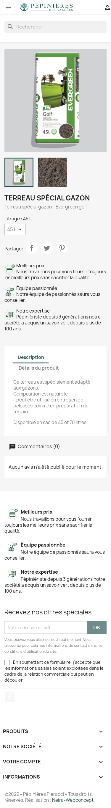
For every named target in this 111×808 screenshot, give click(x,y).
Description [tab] (31, 357)
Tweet (47, 248)
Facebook (10, 697)
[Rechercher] (55, 27)
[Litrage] (15, 229)
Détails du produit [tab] (39, 368)
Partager (32, 248)
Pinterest (62, 248)
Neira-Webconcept (73, 800)
